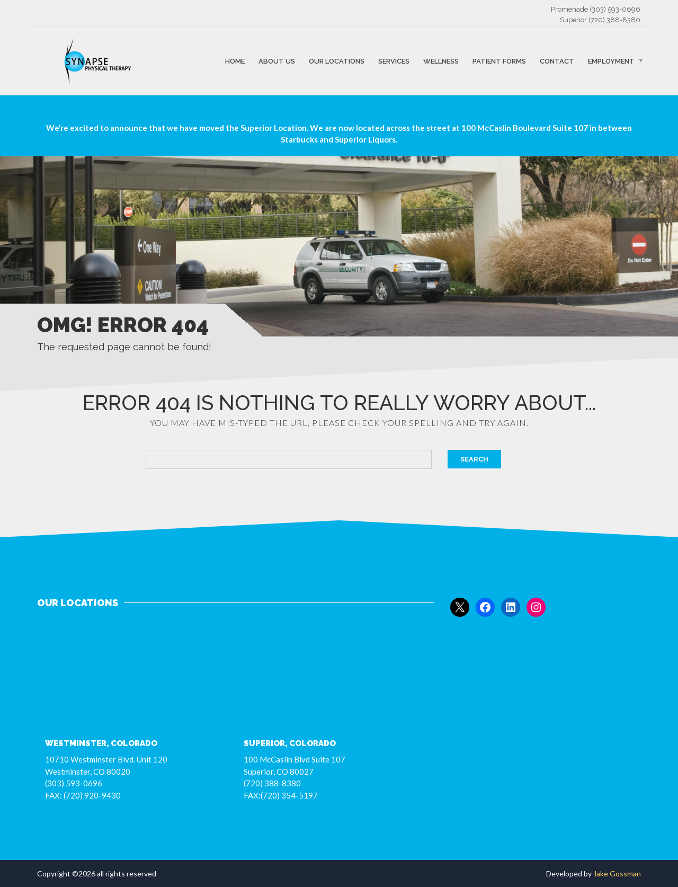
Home (235, 61)
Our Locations (336, 61)
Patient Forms (499, 61)
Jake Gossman (617, 873)
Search (474, 459)
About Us (276, 61)
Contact (557, 61)
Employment (611, 61)
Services (393, 61)
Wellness (441, 61)
